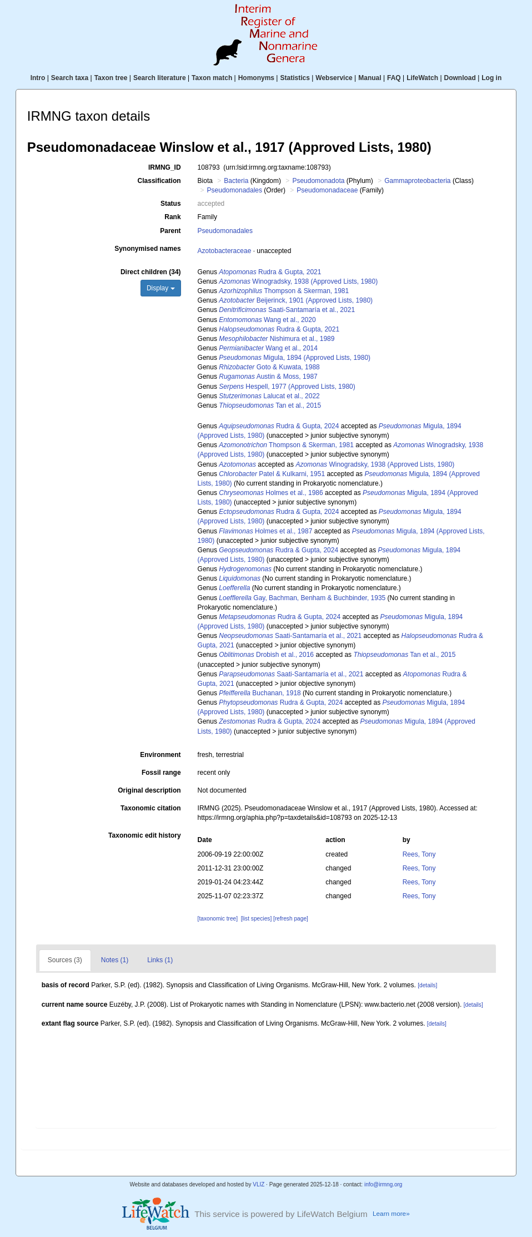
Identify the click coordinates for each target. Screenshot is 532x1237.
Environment (160, 755)
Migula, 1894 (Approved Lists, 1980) (294, 358)
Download (460, 78)
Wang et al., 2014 (268, 348)
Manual (369, 78)
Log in (491, 78)
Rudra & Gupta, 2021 (270, 272)
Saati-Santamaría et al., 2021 (287, 310)
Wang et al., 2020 (267, 320)
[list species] (256, 919)
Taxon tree (111, 78)
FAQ (394, 78)
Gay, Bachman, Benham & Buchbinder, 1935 (302, 598)
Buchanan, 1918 (259, 693)
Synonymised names (147, 249)
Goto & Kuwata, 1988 (269, 367)
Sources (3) (65, 960)
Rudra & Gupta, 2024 (279, 426)
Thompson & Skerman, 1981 (284, 291)
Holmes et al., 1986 (271, 493)
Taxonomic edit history (144, 835)
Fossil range (161, 772)
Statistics (294, 78)
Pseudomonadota (318, 181)
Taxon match (212, 78)
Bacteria (236, 181)
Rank (172, 217)
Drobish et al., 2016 (266, 655)
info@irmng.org (383, 1184)
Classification (159, 181)
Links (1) (160, 960)
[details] (427, 985)
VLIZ (258, 1184)
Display (161, 288)
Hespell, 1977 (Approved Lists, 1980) (287, 386)
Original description (149, 790)
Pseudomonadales (234, 190)
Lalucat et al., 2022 (269, 396)
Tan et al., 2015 (270, 405)
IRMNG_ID (164, 167)
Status (170, 203)
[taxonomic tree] (218, 919)
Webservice (334, 78)
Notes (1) (114, 960)
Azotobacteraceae (225, 251)
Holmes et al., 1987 (265, 531)
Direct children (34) (151, 272)
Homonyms (256, 78)
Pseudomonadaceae (327, 190)
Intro (38, 78)
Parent (170, 231)
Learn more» (391, 1213)
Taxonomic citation (150, 808)
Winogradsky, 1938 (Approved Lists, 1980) (298, 281)
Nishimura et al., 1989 (276, 339)
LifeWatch (422, 78)
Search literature (159, 78)
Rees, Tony (419, 854)
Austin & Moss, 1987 (268, 376)
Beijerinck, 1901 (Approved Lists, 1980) (296, 300)
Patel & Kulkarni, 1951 (272, 474)
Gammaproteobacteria (417, 181)
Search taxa (69, 78)
